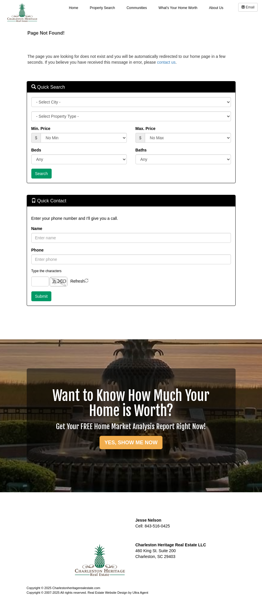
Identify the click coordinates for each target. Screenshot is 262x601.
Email (247, 7)
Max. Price (145, 128)
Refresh (77, 281)
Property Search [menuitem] (102, 8)
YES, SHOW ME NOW (131, 442)
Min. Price (40, 128)
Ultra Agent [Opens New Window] (140, 592)
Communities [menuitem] (137, 8)
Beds (36, 150)
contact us (166, 62)
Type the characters (46, 271)
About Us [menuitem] (216, 8)
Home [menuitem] (73, 8)
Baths (141, 150)
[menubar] (146, 7)
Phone (37, 250)
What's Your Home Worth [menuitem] (177, 8)
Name (36, 228)
